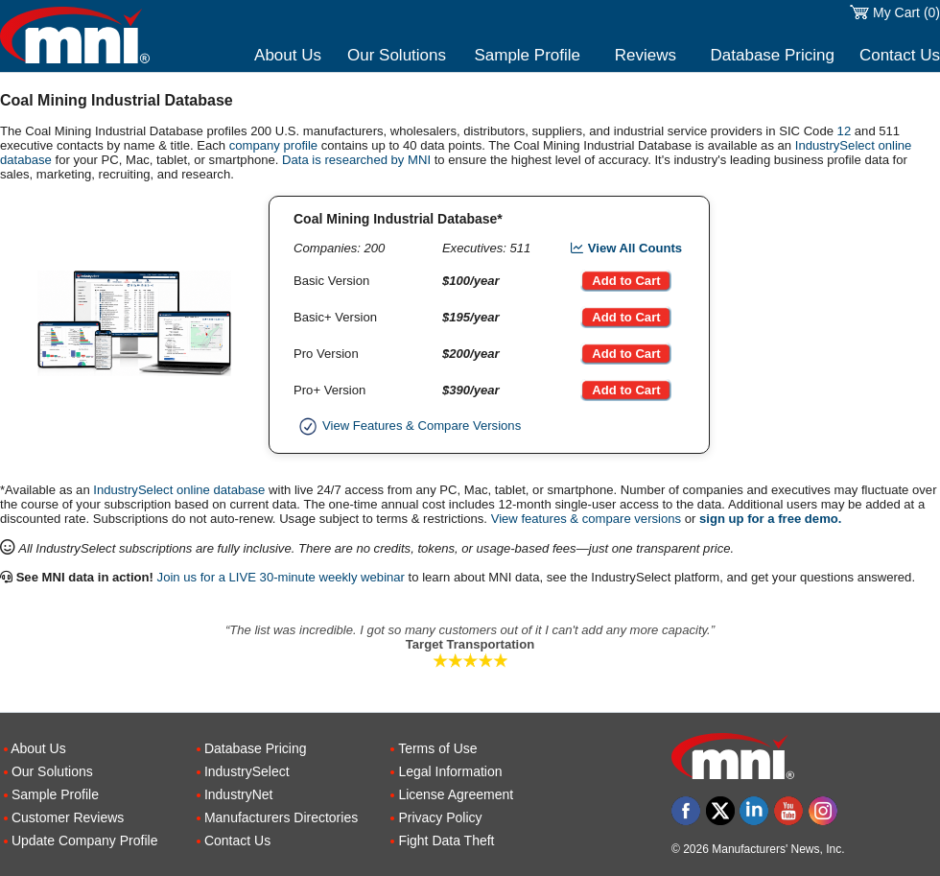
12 (844, 131)
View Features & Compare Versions (407, 425)
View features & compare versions (586, 518)
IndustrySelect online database (179, 490)
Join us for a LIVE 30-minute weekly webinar (281, 577)
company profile (273, 145)
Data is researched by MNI (356, 160)
